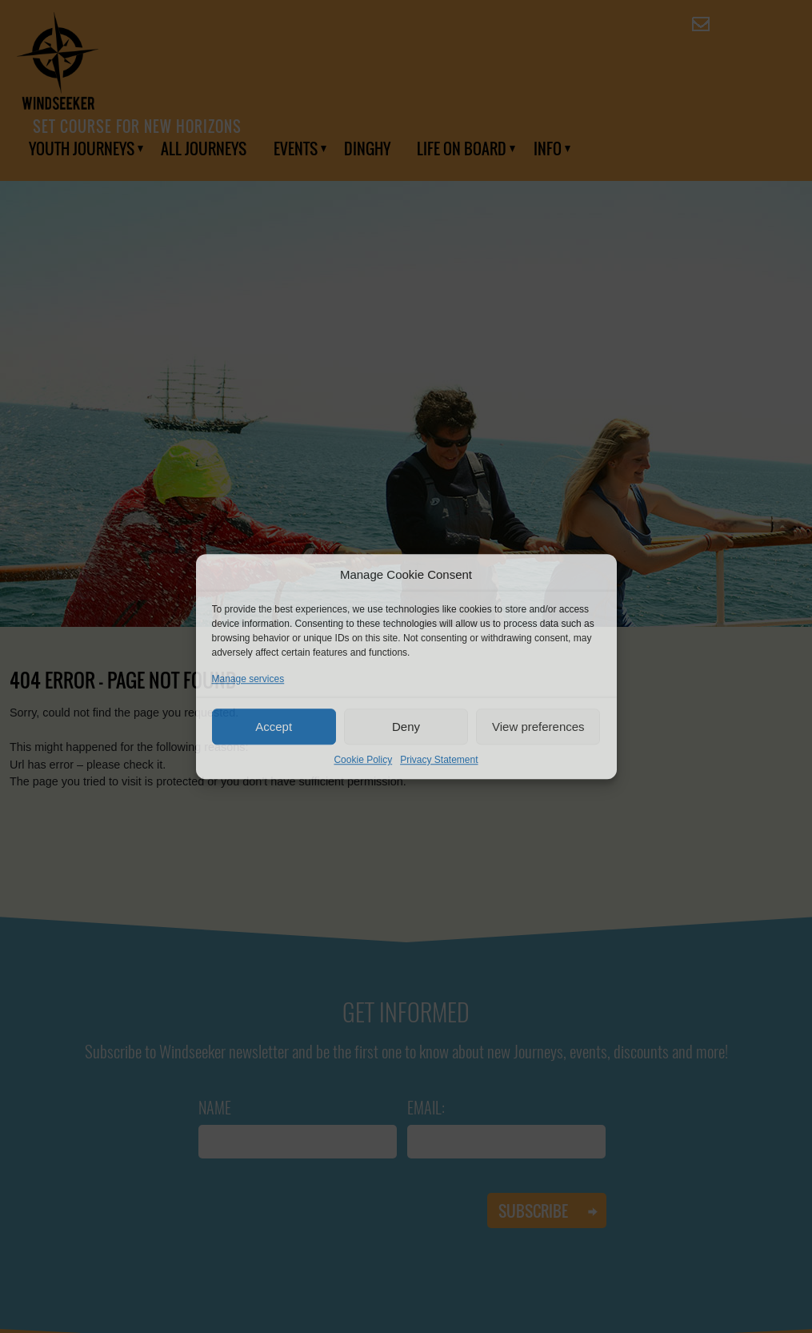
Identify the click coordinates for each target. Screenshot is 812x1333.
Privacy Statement (439, 759)
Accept (273, 726)
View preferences (538, 726)
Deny (406, 726)
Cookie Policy (363, 759)
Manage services (248, 679)
